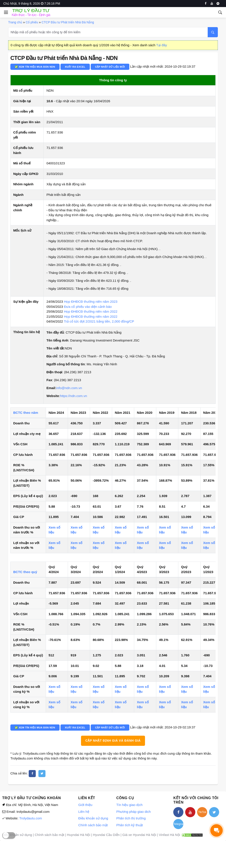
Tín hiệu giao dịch (129, 805)
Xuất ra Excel (75, 66)
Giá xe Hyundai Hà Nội (139, 835)
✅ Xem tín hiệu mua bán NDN (35, 66)
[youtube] (211, 3)
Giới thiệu (85, 805)
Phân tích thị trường (131, 818)
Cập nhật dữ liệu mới (110, 66)
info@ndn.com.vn (69, 388)
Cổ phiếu (32, 22)
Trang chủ (15, 22)
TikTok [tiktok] (202, 812)
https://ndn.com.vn (73, 396)
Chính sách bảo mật (93, 825)
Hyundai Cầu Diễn (106, 835)
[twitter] (41, 773)
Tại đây (161, 45)
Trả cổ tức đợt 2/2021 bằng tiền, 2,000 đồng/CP (99, 321)
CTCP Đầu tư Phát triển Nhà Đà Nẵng (67, 22)
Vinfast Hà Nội (169, 835)
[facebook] (205, 3)
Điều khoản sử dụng (93, 818)
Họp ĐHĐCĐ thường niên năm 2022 (90, 311)
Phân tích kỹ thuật (129, 825)
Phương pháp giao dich (133, 811)
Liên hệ (83, 811)
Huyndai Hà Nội (78, 835)
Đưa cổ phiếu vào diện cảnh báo (88, 306)
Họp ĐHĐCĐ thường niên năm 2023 (90, 301)
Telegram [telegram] (178, 824)
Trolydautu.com (30, 818)
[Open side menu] (5, 12)
